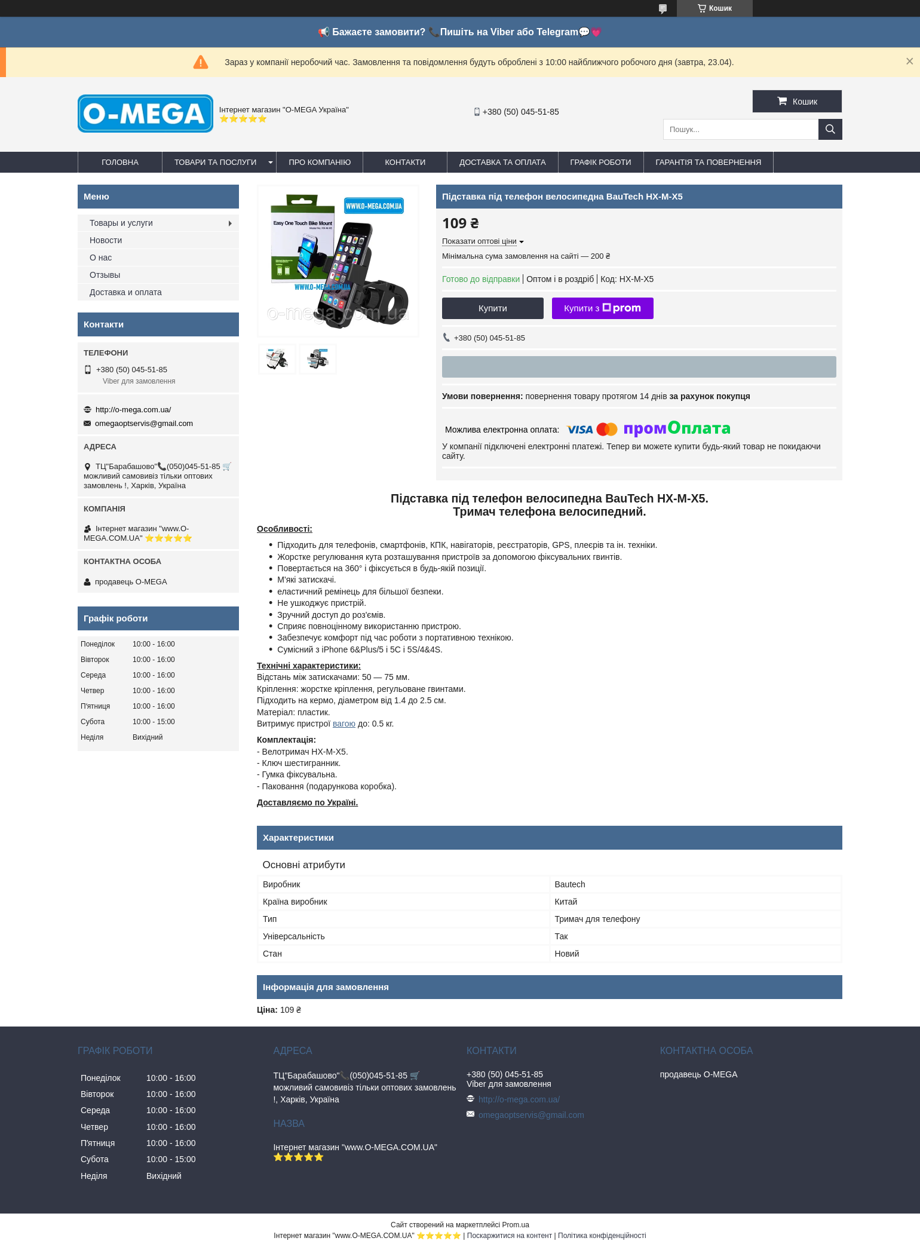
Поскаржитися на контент (509, 1235)
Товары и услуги (121, 223)
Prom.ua (515, 1225)
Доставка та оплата (502, 162)
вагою (344, 723)
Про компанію (320, 162)
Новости (106, 240)
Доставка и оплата (126, 292)
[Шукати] (830, 129)
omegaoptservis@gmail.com (144, 423)
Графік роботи (601, 162)
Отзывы (105, 275)
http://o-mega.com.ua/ (133, 409)
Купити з (602, 308)
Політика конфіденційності (602, 1235)
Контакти (405, 162)
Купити (493, 308)
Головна (120, 162)
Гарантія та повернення (709, 162)
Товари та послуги (215, 162)
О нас (101, 257)
